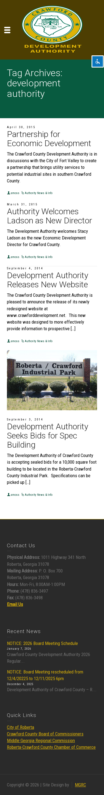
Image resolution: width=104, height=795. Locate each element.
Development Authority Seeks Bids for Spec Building (47, 436)
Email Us (15, 604)
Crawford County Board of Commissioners (45, 734)
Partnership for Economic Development (49, 138)
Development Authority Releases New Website (47, 279)
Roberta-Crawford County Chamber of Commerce (51, 747)
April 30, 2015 (21, 127)
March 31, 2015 (22, 204)
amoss (15, 193)
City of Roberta (20, 727)
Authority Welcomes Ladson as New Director (49, 216)
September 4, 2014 (25, 268)
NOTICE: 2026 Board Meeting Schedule (42, 643)
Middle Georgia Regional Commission (41, 740)
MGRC (80, 785)
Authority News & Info (38, 193)
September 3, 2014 (25, 419)
